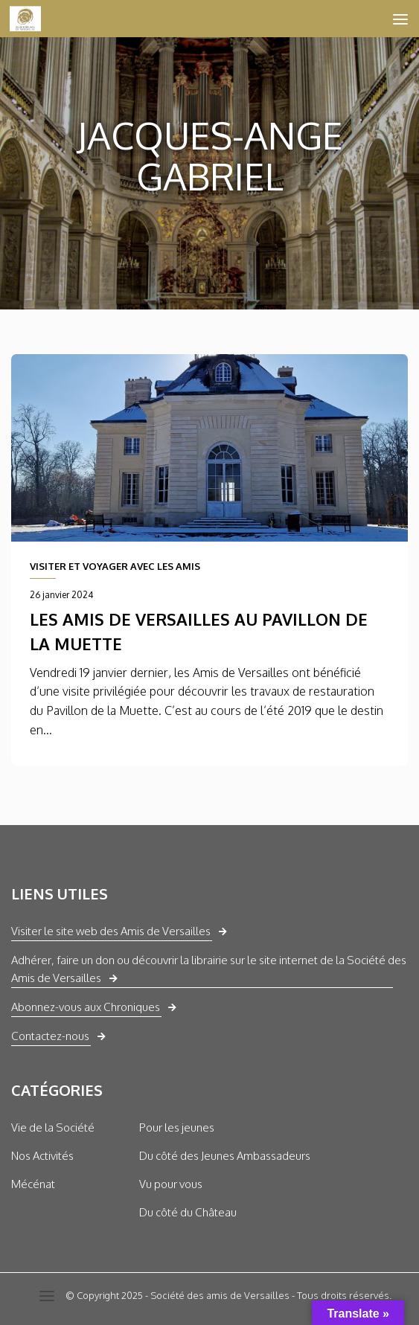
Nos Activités (42, 1156)
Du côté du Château (188, 1212)
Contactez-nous (50, 1036)
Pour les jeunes (176, 1127)
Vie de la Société (53, 1127)
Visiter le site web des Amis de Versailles (111, 931)
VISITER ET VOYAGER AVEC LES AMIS (115, 566)
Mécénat (33, 1184)
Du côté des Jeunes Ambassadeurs (224, 1156)
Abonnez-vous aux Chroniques (85, 1007)
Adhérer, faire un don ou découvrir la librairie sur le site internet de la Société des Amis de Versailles (208, 969)
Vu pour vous (170, 1184)
